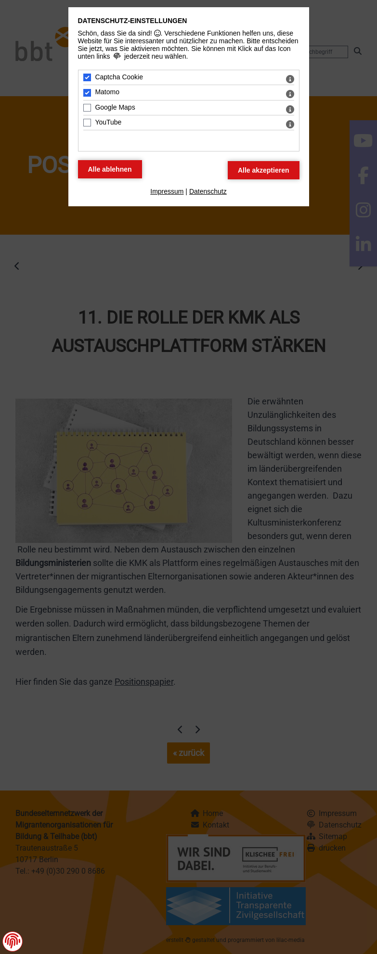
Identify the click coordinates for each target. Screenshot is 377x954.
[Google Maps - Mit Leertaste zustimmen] (87, 108)
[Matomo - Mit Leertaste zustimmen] (87, 93)
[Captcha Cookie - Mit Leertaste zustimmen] (87, 77)
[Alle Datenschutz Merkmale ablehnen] (110, 169)
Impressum (166, 191)
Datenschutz (208, 191)
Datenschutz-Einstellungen (132, 21)
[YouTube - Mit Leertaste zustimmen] (87, 122)
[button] (12, 941)
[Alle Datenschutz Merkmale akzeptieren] (263, 170)
